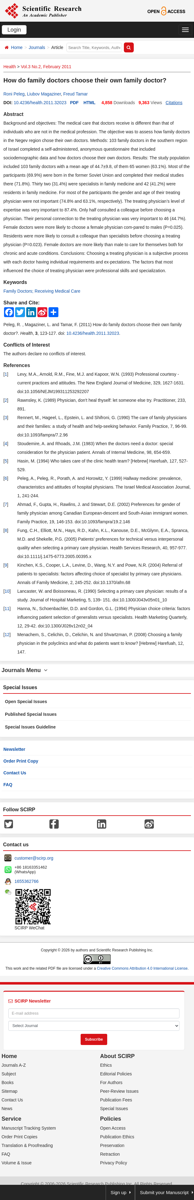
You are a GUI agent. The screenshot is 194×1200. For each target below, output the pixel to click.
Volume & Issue (17, 1162)
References (16, 365)
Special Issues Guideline (30, 726)
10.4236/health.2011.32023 (40, 102)
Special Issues (114, 1108)
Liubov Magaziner (44, 93)
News (7, 1108)
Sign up (118, 1192)
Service (11, 1119)
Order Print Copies (19, 1136)
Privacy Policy (113, 1162)
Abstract (13, 114)
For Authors (111, 1082)
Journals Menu (25, 670)
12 (7, 634)
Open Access (113, 1128)
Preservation (112, 1145)
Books (8, 1082)
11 (7, 608)
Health (9, 66)
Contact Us (14, 772)
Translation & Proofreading (27, 1145)
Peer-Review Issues (119, 1091)
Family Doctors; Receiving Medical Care (41, 291)
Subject (9, 1073)
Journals (37, 47)
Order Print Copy (20, 761)
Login (14, 30)
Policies (110, 1119)
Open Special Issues (26, 701)
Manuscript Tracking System (29, 1128)
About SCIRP (117, 1056)
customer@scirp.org (34, 858)
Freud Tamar (75, 93)
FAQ (7, 784)
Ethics (106, 1065)
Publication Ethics (117, 1136)
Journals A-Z (14, 1065)
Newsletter (14, 749)
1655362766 (27, 881)
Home (17, 47)
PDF (74, 102)
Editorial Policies (116, 1073)
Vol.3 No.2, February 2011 (46, 66)
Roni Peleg (14, 93)
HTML (89, 102)
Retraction (110, 1154)
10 (7, 591)
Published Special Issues (31, 714)
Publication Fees (116, 1099)
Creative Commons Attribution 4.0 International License (142, 968)
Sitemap (9, 1091)
